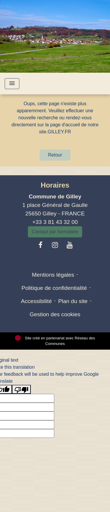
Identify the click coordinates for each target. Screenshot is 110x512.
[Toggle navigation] (12, 83)
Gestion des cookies (55, 314)
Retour (55, 154)
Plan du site (72, 301)
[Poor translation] (21, 389)
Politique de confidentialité (54, 288)
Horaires (55, 185)
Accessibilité (36, 301)
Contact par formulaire (55, 231)
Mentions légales (53, 275)
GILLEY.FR (59, 131)
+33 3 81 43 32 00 (55, 222)
